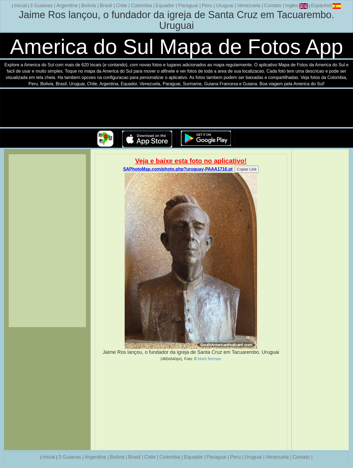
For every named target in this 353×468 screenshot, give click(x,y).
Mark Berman (209, 359)
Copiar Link (246, 169)
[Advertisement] (191, 405)
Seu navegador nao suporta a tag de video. (176, 108)
